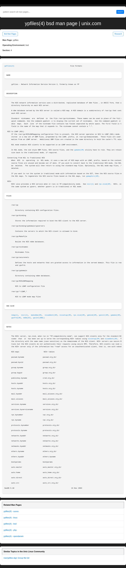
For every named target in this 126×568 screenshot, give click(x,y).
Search (120, 12)
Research (118, 34)
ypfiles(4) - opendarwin (14, 536)
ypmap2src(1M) (92, 176)
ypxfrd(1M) (16, 318)
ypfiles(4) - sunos (11, 511)
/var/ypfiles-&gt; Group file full (16, 558)
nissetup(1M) (65, 315)
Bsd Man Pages (10, 34)
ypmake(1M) (79, 150)
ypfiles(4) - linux (10, 518)
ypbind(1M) (92, 315)
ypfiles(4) (9, 66)
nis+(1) (90, 184)
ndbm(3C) (27, 318)
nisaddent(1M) (51, 315)
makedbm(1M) (36, 315)
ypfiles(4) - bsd (10, 524)
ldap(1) (14, 315)
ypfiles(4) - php (10, 530)
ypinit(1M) (104, 315)
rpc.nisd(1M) (105, 184)
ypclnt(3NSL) (39, 318)
